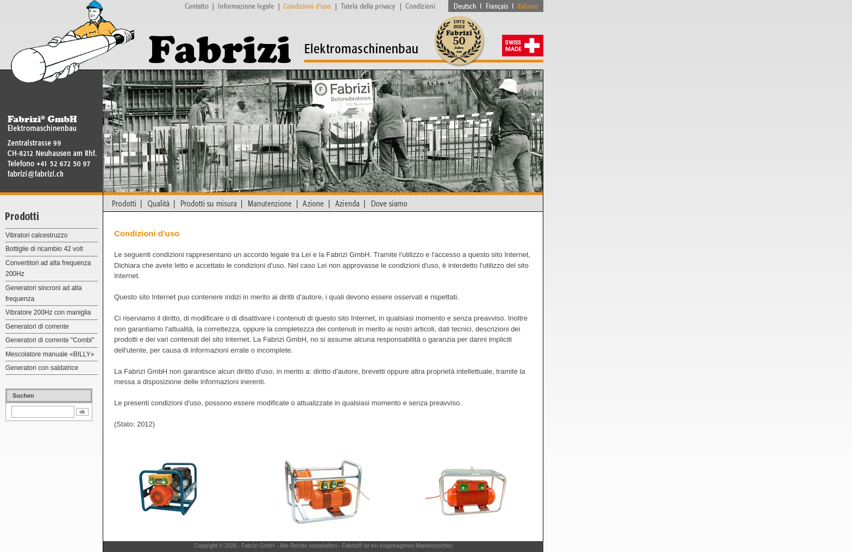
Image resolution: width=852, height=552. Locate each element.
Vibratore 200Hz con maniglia (48, 312)
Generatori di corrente (37, 326)
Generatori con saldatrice (41, 368)
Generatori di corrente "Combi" (49, 340)
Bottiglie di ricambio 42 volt (44, 249)
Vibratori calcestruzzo (36, 235)
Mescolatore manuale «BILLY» (49, 354)
